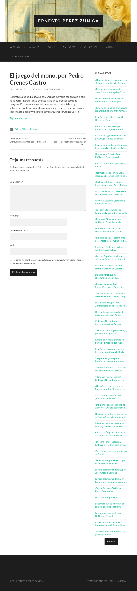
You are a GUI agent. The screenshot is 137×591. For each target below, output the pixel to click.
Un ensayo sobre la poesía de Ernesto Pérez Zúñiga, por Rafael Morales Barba (109, 100)
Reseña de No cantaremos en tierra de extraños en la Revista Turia (110, 351)
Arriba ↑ (122, 581)
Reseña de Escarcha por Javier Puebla (110, 165)
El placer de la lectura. (21, 118)
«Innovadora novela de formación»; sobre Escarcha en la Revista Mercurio (111, 286)
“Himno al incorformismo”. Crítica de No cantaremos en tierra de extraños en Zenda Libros (109, 378)
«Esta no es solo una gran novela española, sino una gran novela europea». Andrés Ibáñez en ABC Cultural (111, 109)
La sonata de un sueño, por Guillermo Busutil (108, 514)
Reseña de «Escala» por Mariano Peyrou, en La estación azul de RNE (111, 146)
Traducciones (18, 56)
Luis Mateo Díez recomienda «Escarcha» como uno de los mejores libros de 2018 (109, 230)
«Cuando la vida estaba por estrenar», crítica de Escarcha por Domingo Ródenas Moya (109, 267)
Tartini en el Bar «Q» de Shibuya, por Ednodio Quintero (111, 332)
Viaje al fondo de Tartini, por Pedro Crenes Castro (109, 490)
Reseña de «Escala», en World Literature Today (109, 118)
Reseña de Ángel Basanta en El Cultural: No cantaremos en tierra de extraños (110, 434)
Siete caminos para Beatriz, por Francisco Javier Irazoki (110, 462)
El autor (15, 47)
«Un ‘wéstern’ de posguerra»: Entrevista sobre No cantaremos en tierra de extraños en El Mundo (111, 388)
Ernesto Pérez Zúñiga (68, 21)
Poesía (51, 47)
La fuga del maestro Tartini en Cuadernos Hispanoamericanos (111, 480)
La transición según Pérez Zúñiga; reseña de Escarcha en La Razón (110, 304)
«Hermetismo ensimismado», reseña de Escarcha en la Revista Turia (111, 174)
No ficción (69, 47)
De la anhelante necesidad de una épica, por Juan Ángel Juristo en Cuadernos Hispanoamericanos (109, 313)
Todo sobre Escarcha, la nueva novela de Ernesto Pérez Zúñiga (111, 295)
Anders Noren (107, 581)
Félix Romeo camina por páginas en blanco (67, 141)
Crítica (110, 47)
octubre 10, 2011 (19, 89)
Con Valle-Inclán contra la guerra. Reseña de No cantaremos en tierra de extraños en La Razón (108, 397)
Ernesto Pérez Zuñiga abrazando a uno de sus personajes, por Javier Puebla (109, 276)
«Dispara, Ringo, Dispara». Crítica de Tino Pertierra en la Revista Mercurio (109, 443)
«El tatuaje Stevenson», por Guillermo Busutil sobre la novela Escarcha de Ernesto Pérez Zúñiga (108, 221)
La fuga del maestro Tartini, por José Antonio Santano (110, 471)
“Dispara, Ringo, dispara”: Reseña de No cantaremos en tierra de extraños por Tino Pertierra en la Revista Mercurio (111, 360)
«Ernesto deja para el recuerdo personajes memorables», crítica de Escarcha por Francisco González (111, 239)
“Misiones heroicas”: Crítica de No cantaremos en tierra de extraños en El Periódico (110, 369)
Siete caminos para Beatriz (108, 497)
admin (36, 89)
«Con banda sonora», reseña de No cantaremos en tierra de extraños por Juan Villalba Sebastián (110, 193)
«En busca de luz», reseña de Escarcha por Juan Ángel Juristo (111, 183)
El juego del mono (30, 129)
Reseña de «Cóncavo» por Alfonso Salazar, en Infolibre (109, 128)
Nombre (14, 215)
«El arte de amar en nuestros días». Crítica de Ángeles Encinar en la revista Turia (111, 91)
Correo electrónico (20, 230)
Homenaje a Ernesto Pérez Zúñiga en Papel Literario (108, 156)
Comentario (16, 181)
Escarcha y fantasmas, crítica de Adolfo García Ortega (110, 248)
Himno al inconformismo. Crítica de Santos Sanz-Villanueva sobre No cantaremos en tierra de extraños (111, 415)
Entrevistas (91, 47)
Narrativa (33, 47)
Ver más (111, 541)
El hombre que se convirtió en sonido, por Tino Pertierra (109, 505)
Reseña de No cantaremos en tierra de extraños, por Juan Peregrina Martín (109, 341)
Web (12, 245)
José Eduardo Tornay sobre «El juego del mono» (110, 533)
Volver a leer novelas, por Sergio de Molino (111, 452)
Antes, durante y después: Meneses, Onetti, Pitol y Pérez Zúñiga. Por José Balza (110, 524)
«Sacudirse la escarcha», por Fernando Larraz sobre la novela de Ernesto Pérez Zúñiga (111, 211)
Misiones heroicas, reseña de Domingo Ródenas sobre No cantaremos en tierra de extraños (109, 425)
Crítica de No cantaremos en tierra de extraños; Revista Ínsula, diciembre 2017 (109, 323)
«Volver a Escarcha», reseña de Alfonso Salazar (110, 202)
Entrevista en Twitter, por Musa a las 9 (28, 140)
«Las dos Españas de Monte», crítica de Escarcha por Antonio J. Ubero (110, 258)
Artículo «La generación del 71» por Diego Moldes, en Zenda (110, 137)
